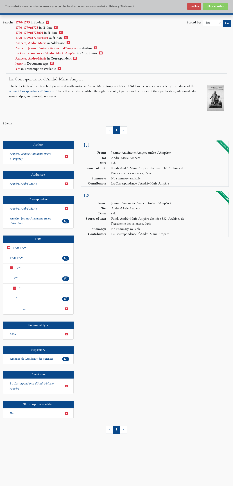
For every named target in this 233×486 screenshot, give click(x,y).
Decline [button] (194, 6)
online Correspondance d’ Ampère (31, 91)
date (212, 23)
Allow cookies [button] (215, 6)
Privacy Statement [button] (121, 6)
